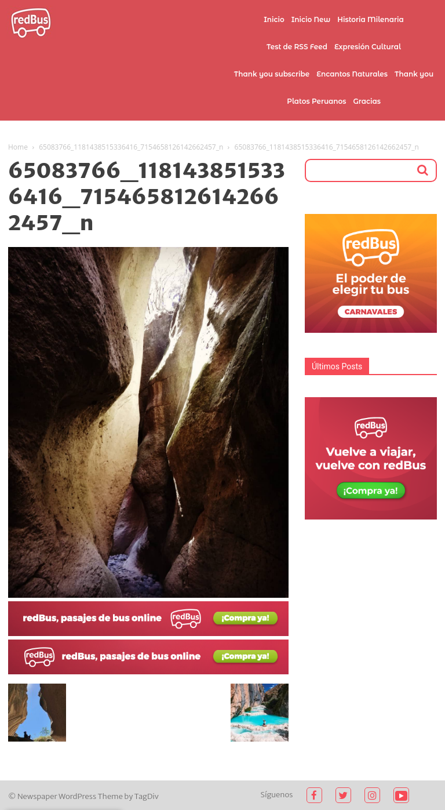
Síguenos (277, 795)
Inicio (274, 19)
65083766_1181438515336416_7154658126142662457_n (131, 147)
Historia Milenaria (370, 19)
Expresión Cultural (367, 46)
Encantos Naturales (352, 74)
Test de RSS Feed (297, 46)
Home (18, 147)
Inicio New (311, 19)
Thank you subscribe (271, 74)
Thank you (414, 74)
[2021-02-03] (148, 633)
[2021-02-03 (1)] (148, 671)
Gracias (367, 101)
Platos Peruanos (316, 101)
